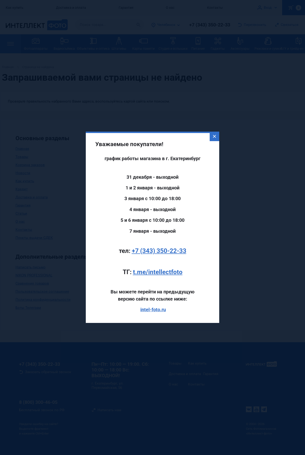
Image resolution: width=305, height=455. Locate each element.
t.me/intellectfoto (158, 262)
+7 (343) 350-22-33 (159, 241)
